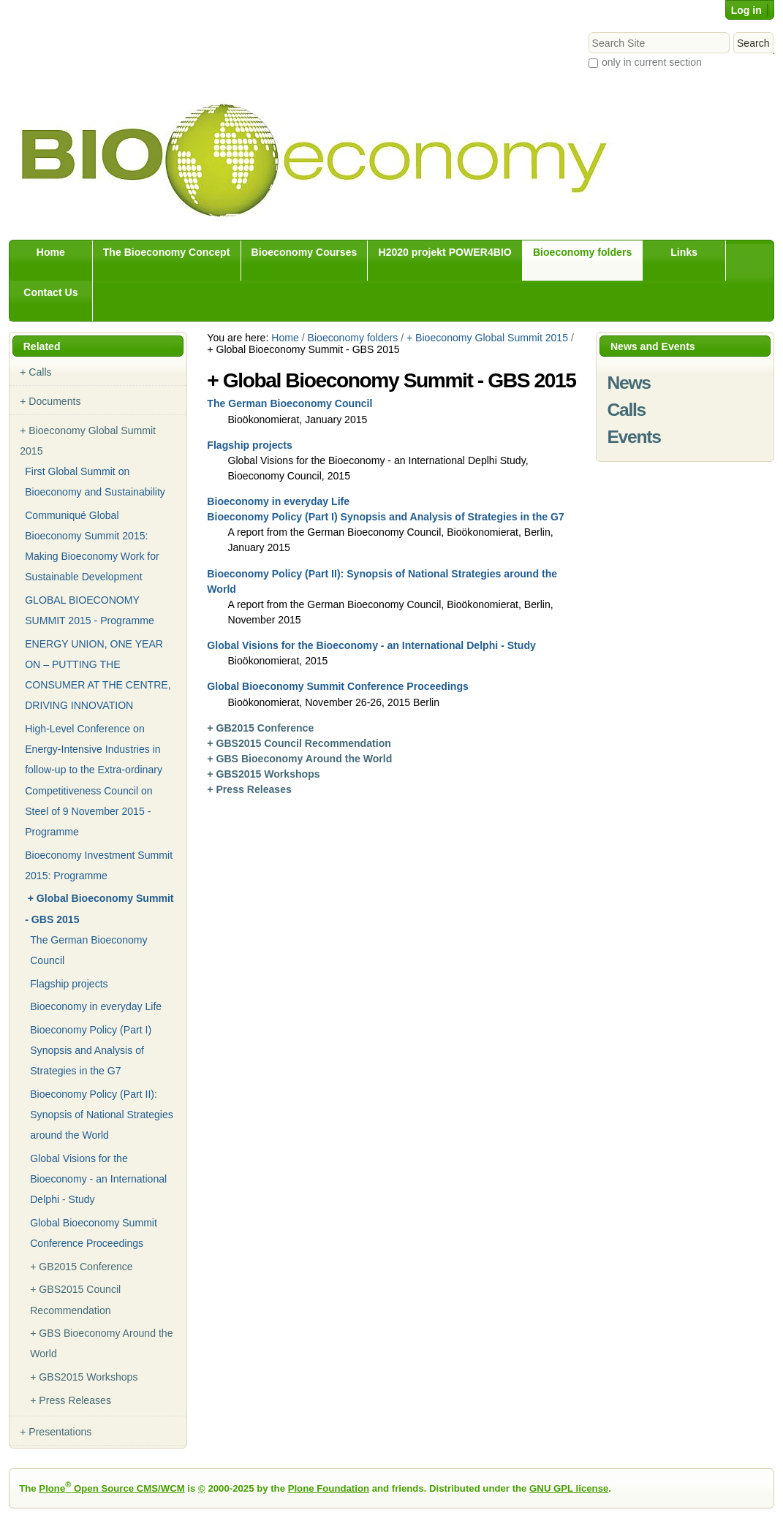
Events (633, 437)
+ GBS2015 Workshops (263, 774)
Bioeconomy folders (582, 252)
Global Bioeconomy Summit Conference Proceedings (338, 686)
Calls (626, 410)
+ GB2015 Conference (260, 728)
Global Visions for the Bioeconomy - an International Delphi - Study (371, 645)
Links (683, 252)
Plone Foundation (328, 1488)
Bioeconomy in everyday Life (278, 501)
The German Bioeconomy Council (289, 403)
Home (51, 252)
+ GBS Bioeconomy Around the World (299, 758)
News (628, 382)
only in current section (652, 62)
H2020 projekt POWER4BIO (444, 252)
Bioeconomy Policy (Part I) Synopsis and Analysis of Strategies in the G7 (385, 517)
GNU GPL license (568, 1488)
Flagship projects (249, 445)
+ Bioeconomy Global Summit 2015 (487, 338)
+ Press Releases (249, 789)
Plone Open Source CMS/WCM (111, 1488)
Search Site (587, 31)
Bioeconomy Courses (304, 252)
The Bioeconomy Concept (166, 252)
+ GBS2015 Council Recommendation (299, 743)
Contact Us (50, 292)
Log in (746, 10)
